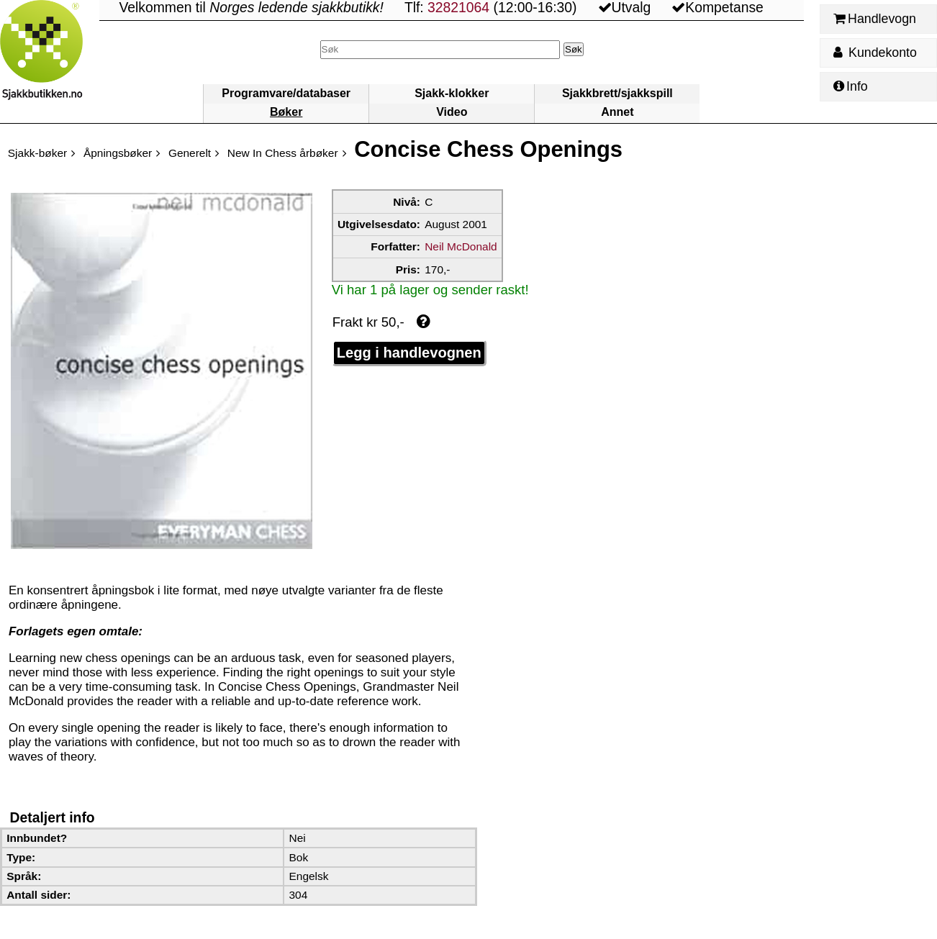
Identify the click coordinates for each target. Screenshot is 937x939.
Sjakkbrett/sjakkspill (617, 93)
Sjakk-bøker (37, 153)
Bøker (286, 112)
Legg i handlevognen (409, 352)
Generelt (189, 153)
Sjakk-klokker (452, 93)
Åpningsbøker (117, 153)
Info (850, 86)
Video (451, 112)
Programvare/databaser (286, 93)
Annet (617, 112)
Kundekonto (875, 52)
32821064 (458, 7)
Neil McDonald (461, 246)
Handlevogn (874, 19)
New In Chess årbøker (282, 153)
